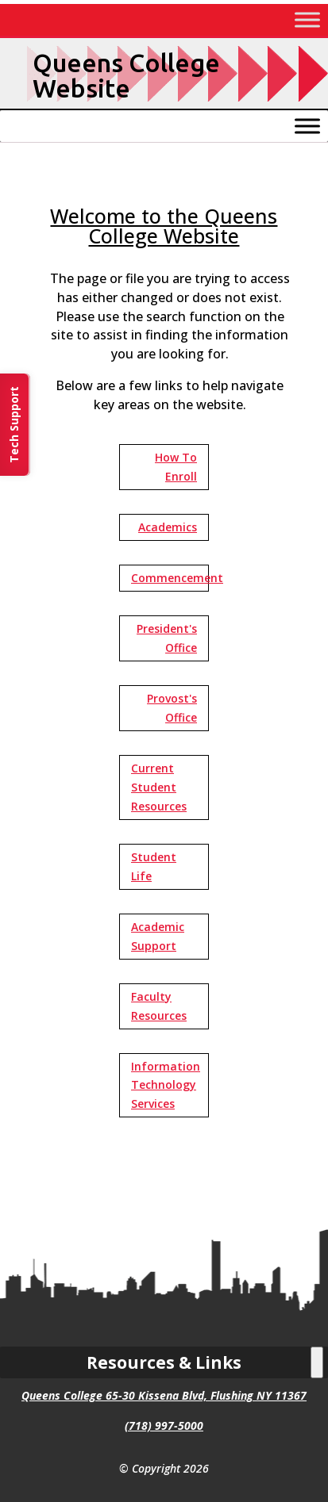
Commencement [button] (170, 577)
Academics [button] (167, 527)
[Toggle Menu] (307, 19)
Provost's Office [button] (172, 708)
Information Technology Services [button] (165, 1085)
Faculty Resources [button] (159, 1006)
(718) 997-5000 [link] (164, 1425)
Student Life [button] (153, 866)
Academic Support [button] (157, 936)
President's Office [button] (167, 638)
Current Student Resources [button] (159, 787)
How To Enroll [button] (176, 467)
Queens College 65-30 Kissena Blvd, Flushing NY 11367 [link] (164, 1395)
